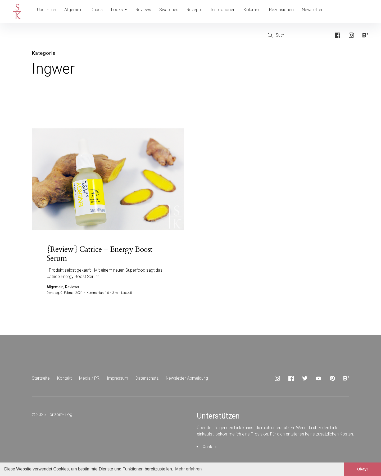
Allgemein (74, 11)
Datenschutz (146, 378)
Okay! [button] (362, 469)
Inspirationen (230, 11)
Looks (122, 11)
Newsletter (320, 11)
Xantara (210, 447)
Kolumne (259, 11)
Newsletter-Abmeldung (187, 378)
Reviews (148, 11)
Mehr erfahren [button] (188, 469)
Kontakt (64, 378)
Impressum (117, 378)
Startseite (41, 378)
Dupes (99, 11)
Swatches (174, 11)
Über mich (47, 11)
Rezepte (201, 11)
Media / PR (89, 378)
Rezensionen (289, 11)
